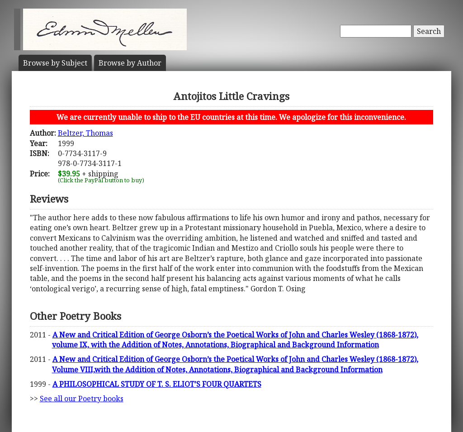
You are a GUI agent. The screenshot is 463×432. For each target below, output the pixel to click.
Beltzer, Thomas (85, 133)
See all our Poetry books (81, 399)
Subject (55, 62)
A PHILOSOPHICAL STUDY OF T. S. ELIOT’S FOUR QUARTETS (156, 384)
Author (130, 62)
